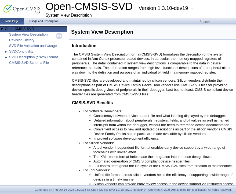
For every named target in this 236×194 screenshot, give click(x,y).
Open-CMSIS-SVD (19, 29)
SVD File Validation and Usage (33, 46)
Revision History (21, 40)
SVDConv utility (21, 51)
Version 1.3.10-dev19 (163, 8)
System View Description (28, 34)
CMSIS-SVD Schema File (29, 63)
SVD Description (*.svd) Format (33, 57)
